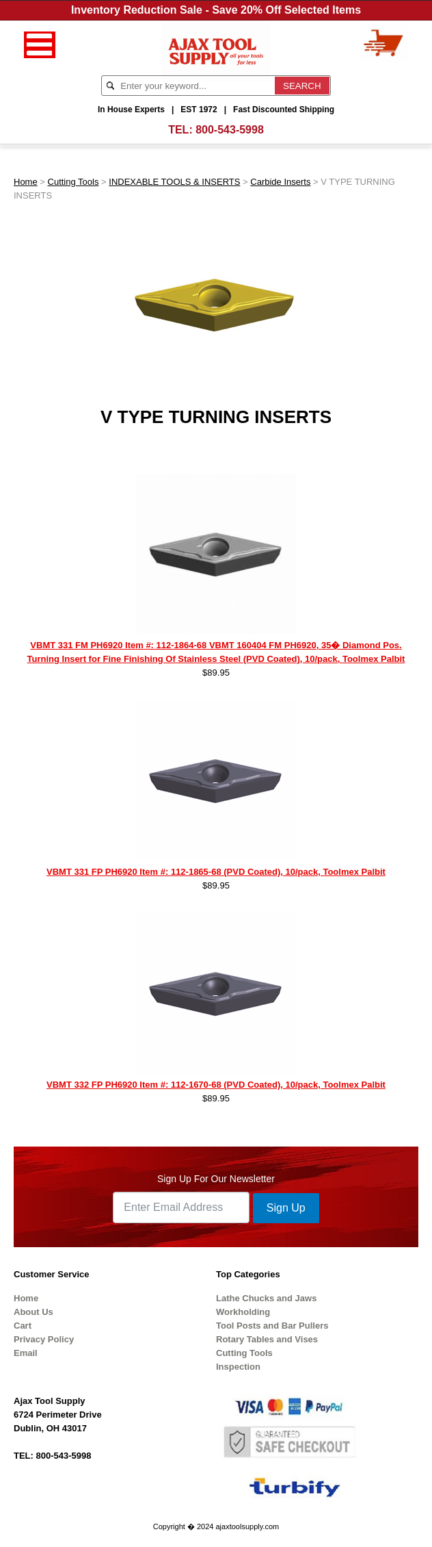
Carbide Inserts (280, 182)
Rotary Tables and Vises (267, 1339)
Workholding (243, 1312)
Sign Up (286, 1208)
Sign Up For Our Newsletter (216, 1179)
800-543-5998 (229, 130)
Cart (22, 1325)
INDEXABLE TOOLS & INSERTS (174, 182)
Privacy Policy (44, 1339)
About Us (33, 1312)
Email (26, 1353)
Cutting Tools (73, 182)
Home (26, 182)
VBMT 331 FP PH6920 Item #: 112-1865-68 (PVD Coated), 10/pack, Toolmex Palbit (216, 872)
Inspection (238, 1366)
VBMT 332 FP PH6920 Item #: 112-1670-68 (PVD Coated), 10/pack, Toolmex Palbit (216, 1084)
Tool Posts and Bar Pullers (272, 1325)
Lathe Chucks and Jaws (266, 1298)
